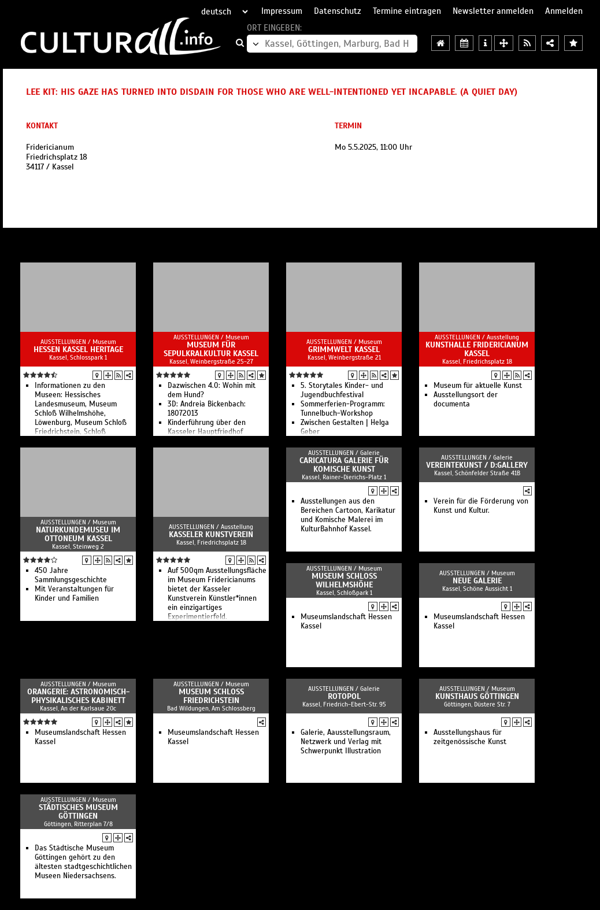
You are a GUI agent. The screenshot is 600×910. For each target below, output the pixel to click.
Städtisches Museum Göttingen (78, 811)
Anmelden (564, 11)
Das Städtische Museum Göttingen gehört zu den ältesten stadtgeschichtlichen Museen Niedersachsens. (83, 862)
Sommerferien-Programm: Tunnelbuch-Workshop (343, 408)
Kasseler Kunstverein (211, 534)
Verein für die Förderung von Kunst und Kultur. (481, 506)
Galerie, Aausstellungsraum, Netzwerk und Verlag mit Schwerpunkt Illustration (346, 742)
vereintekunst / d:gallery (477, 465)
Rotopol (344, 696)
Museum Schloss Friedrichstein (211, 696)
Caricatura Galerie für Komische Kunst (343, 465)
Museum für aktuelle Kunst (478, 385)
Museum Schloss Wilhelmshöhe (344, 580)
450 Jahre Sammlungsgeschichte (71, 575)
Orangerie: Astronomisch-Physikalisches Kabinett (78, 696)
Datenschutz (337, 11)
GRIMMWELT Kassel (344, 349)
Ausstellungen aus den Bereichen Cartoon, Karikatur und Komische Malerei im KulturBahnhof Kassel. (348, 515)
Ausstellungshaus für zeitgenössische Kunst (470, 737)
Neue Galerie (477, 580)
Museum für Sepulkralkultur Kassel (211, 349)
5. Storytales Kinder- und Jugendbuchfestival (342, 390)
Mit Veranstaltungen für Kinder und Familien (74, 594)
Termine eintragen (407, 11)
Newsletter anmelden (493, 11)
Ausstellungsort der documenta (466, 399)
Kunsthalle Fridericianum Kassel (476, 349)
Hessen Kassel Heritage (78, 349)
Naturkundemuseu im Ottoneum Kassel (78, 534)
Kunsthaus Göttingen (477, 696)
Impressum (281, 11)
